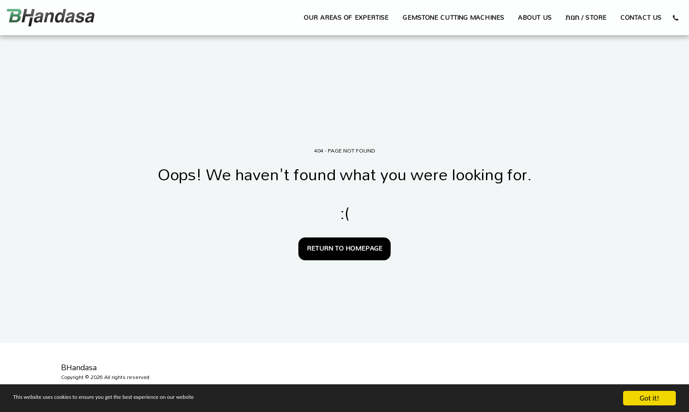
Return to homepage (344, 248)
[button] (675, 17)
